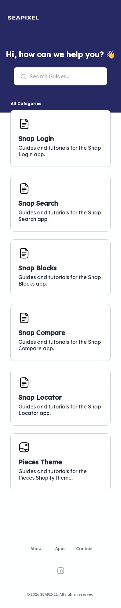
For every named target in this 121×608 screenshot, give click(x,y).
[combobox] (60, 76)
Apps (60, 548)
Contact (84, 548)
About (36, 548)
